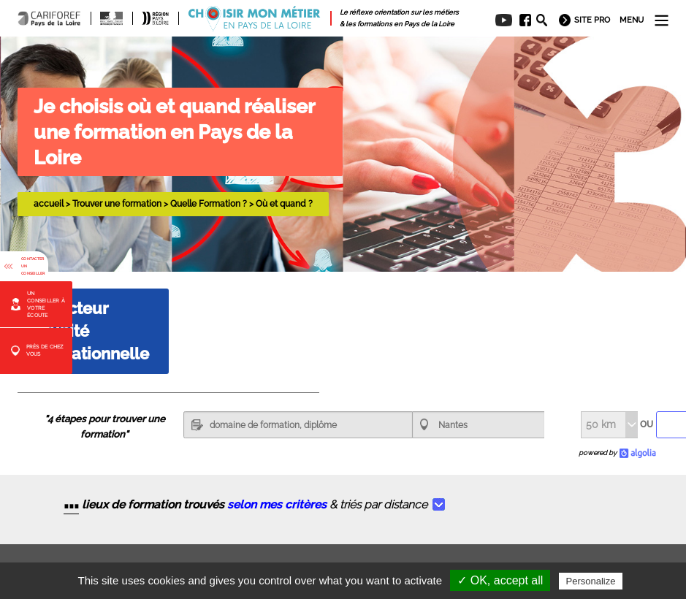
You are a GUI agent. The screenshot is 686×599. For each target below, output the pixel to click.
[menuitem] (521, 20)
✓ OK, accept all (500, 580)
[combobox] (478, 424)
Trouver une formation (116, 203)
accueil (49, 203)
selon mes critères (277, 504)
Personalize (591, 581)
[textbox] (298, 424)
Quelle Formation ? (208, 203)
